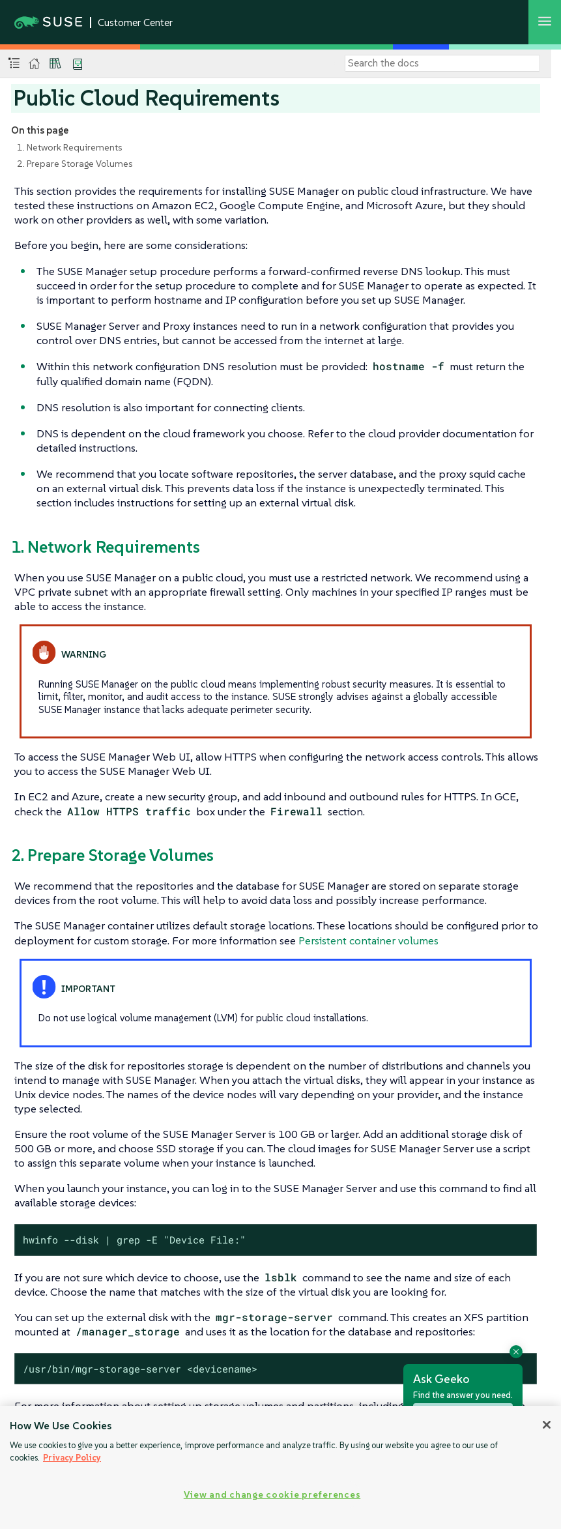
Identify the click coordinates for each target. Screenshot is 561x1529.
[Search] (442, 63)
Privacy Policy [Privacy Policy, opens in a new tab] (72, 1457)
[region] (280, 1467)
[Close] (546, 1424)
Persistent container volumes (368, 940)
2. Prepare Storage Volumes (75, 163)
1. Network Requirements (69, 147)
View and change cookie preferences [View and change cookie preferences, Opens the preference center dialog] (272, 1494)
